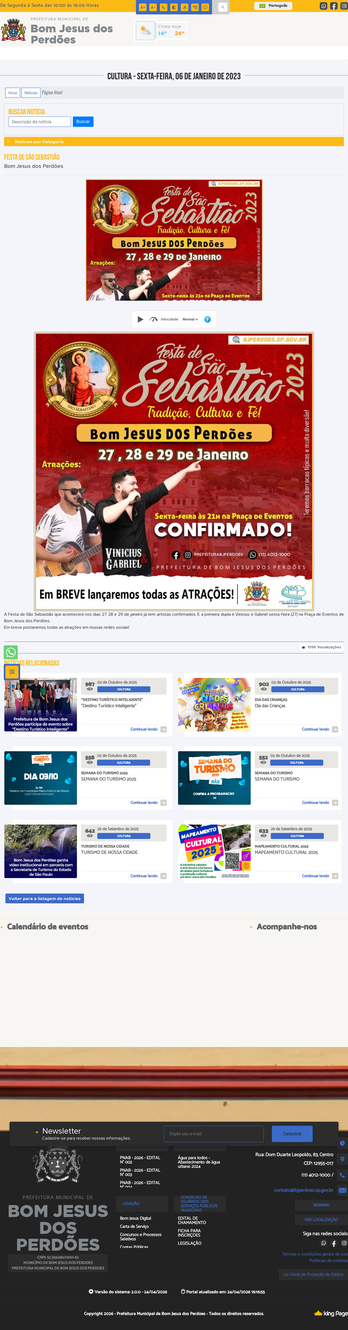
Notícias (31, 92)
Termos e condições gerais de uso (315, 1254)
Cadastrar (292, 1133)
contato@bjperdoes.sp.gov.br (303, 1190)
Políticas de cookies (328, 1260)
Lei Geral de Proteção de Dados (313, 1274)
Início (12, 92)
